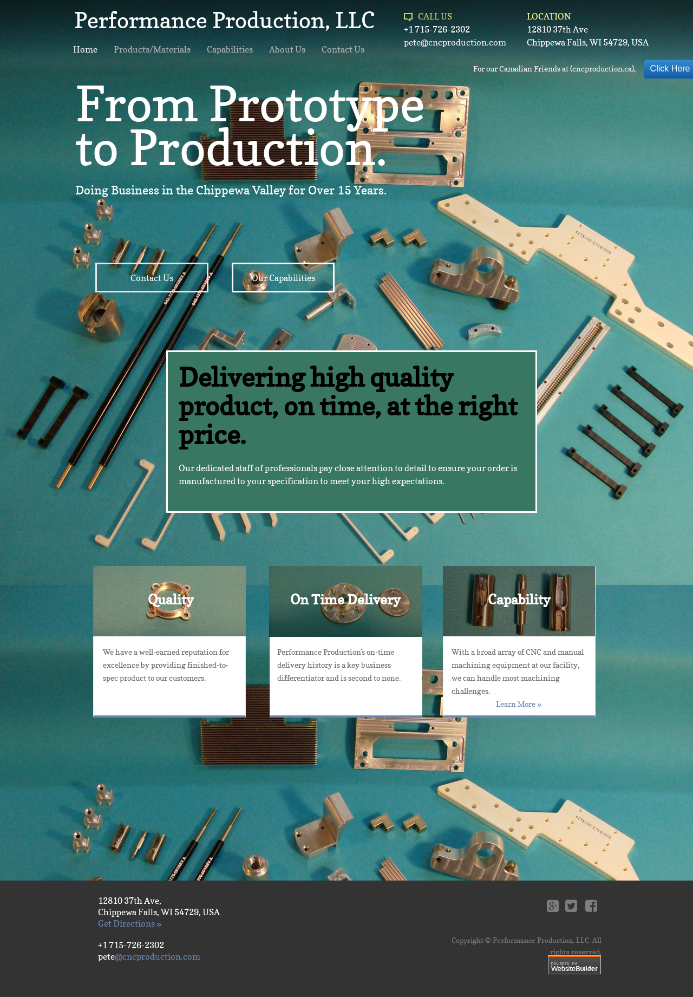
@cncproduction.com (157, 956)
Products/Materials (152, 49)
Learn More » (518, 703)
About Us (287, 49)
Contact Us (343, 49)
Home (85, 49)
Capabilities (230, 49)
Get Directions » (129, 923)
